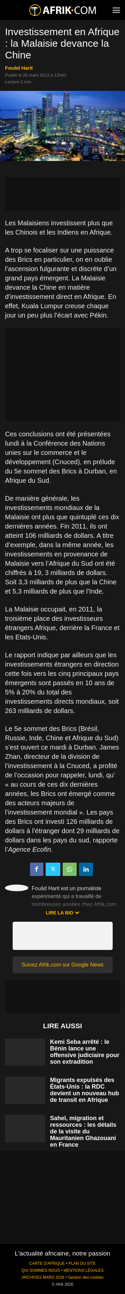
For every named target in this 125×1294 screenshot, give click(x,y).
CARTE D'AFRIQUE (47, 1263)
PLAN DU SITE (82, 1263)
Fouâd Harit (19, 68)
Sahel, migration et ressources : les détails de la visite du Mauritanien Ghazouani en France (83, 1131)
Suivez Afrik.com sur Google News (62, 965)
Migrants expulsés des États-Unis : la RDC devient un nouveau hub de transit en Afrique (84, 1090)
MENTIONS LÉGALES (84, 1270)
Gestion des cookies (85, 1277)
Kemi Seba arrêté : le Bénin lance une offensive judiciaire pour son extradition (84, 1052)
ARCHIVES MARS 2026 (42, 1277)
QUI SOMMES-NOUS (40, 1270)
